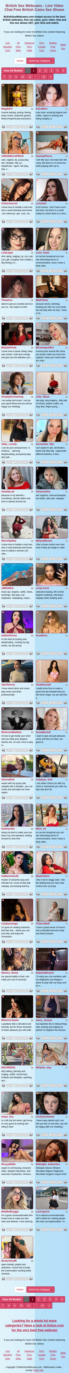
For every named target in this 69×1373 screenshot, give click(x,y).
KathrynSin (8, 828)
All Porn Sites (18, 47)
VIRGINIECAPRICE (12, 156)
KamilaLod (7, 491)
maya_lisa (7, 1116)
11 (29, 76)
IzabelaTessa (9, 635)
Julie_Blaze (43, 396)
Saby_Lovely (9, 444)
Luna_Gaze (42, 252)
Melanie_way (43, 1067)
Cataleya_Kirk (44, 779)
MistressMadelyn (11, 732)
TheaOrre (7, 300)
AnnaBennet (43, 732)
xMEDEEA (7, 588)
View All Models (13, 70)
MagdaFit (6, 108)
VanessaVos (43, 491)
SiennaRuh (8, 779)
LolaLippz (7, 252)
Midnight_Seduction (48, 1164)
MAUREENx (8, 1067)
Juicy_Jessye (44, 1020)
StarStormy (8, 684)
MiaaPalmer (43, 876)
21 (44, 76)
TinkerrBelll (43, 923)
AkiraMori (42, 108)
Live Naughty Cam (7, 47)
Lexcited (41, 203)
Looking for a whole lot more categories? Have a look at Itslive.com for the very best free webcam (34, 1325)
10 (22, 76)
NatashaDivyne (45, 972)
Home (20, 60)
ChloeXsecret (9, 203)
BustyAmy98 (9, 1260)
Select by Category (40, 60)
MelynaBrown (44, 540)
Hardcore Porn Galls (29, 47)
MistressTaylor (10, 1020)
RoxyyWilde (8, 1164)
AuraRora (41, 635)
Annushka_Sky (45, 444)
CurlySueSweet (45, 1116)
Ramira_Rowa (9, 972)
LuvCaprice (43, 1211)
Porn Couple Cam (41, 47)
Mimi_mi (41, 828)
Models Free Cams (53, 47)
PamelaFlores (44, 156)
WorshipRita (8, 540)
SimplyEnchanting (12, 396)
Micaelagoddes (45, 347)
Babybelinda (8, 347)
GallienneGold (10, 876)
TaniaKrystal (43, 684)
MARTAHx (42, 300)
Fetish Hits (38, 1370)
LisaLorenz (42, 588)
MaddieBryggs (10, 1211)
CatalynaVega (9, 923)
